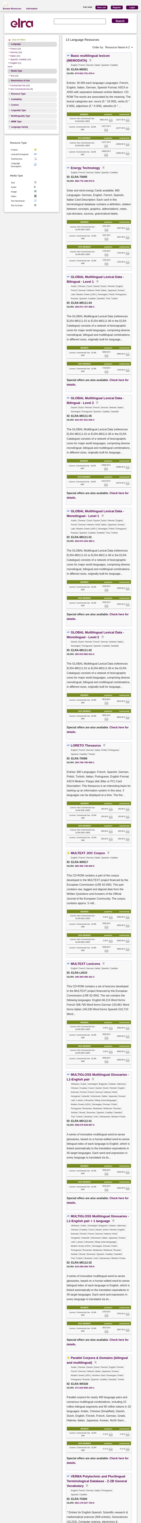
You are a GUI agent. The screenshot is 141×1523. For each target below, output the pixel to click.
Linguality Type (18, 110)
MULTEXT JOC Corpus (88, 853)
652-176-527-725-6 (84, 1503)
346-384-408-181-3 (84, 977)
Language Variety (19, 127)
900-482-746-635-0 (84, 866)
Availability (16, 99)
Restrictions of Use (20, 80)
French (13, 49)
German (14, 52)
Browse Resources (12, 8)
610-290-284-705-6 (84, 1266)
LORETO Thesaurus (86, 745)
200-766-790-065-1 (84, 762)
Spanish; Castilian (18, 59)
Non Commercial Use (20, 89)
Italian (13, 56)
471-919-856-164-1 (84, 1387)
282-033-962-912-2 (84, 654)
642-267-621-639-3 (84, 420)
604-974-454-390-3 (84, 541)
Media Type (16, 71)
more (10, 66)
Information (32, 8)
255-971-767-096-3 (84, 307)
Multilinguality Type (20, 116)
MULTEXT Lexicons (85, 964)
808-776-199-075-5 (84, 181)
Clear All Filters (19, 40)
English (13, 63)
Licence (15, 105)
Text (12, 76)
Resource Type (18, 94)
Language (16, 44)
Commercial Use (18, 85)
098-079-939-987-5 (84, 1125)
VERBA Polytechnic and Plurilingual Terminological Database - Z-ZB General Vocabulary (97, 1481)
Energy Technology (85, 168)
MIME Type (16, 121)
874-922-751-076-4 (84, 73)
